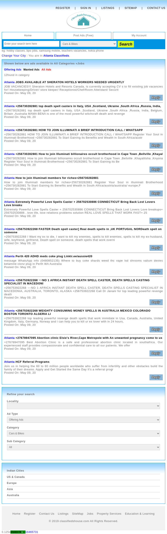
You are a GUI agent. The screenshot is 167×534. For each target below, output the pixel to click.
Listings (107, 8)
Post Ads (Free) (83, 35)
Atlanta (9, 82)
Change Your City (14, 55)
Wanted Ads (31, 69)
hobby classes (16, 50)
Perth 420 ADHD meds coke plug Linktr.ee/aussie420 (53, 256)
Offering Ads (12, 69)
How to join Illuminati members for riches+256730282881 (57, 178)
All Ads (46, 69)
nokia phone (96, 50)
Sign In (85, 8)
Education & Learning (140, 513)
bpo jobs (32, 50)
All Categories (64, 63)
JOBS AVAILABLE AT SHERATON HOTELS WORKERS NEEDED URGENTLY (69, 82)
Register (63, 8)
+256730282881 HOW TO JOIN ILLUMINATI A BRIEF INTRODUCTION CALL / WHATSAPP (79, 130)
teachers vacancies (74, 50)
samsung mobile (49, 50)
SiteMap (77, 513)
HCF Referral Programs (32, 361)
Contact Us (156, 8)
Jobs (90, 513)
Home (28, 35)
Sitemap (131, 8)
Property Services (109, 513)
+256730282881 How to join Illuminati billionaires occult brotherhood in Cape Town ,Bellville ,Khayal (89, 154)
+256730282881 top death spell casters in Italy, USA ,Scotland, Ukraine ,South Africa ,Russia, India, (88, 106)
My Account (139, 35)
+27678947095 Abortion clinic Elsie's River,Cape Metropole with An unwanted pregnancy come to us (88, 337)
